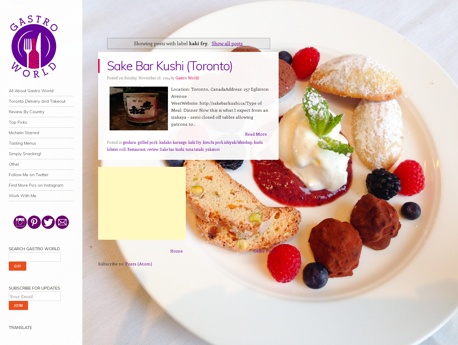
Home (176, 251)
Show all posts (227, 43)
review (152, 149)
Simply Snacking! (25, 153)
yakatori (212, 149)
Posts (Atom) (138, 264)
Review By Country (26, 111)
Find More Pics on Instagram (36, 185)
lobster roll (116, 149)
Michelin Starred (24, 132)
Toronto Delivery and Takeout (37, 101)
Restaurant (136, 149)
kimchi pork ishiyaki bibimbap (227, 142)
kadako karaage (172, 142)
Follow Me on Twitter (28, 174)
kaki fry (194, 142)
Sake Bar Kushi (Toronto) (170, 65)
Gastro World (187, 77)
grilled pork (147, 142)
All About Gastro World (31, 90)
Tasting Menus (22, 143)
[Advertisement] (142, 203)
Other (14, 164)
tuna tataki (195, 149)
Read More (256, 134)
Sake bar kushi (172, 149)
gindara (129, 142)
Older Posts (265, 251)
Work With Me (22, 195)
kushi (258, 142)
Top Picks (18, 122)
